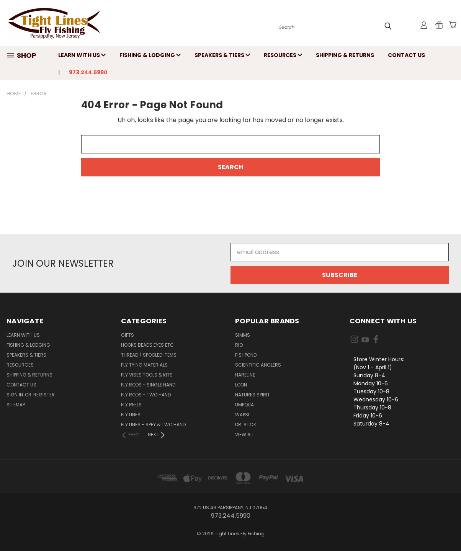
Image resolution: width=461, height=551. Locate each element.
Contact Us (406, 55)
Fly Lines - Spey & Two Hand (153, 424)
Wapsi (242, 414)
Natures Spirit (252, 394)
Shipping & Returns (345, 55)
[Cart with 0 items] (452, 25)
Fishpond (246, 355)
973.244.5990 (88, 72)
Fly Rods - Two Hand (146, 394)
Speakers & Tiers (222, 55)
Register (44, 394)
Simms (242, 335)
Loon (241, 384)
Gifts (127, 335)
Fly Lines (131, 414)
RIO (239, 345)
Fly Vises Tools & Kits (147, 375)
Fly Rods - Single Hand (148, 384)
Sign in (15, 394)
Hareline (245, 375)
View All (244, 434)
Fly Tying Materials (144, 365)
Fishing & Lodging (150, 55)
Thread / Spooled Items (149, 355)
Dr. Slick (245, 424)
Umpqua (244, 404)
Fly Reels (131, 404)
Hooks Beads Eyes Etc (147, 345)
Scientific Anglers (258, 365)
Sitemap (16, 404)
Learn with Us (82, 55)
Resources (283, 55)
